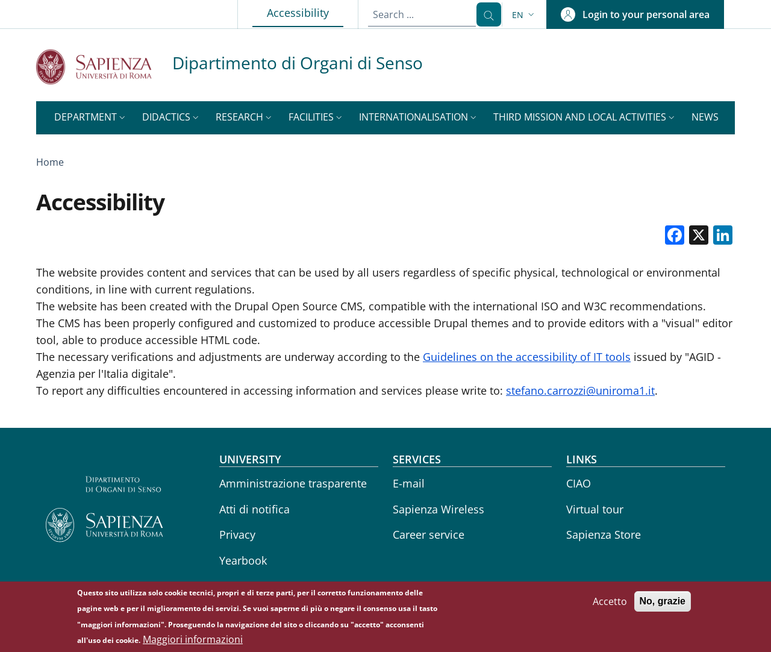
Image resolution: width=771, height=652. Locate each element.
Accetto (610, 605)
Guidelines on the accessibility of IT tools (527, 357)
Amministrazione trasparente (293, 483)
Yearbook (243, 560)
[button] (524, 14)
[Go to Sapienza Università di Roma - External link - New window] (104, 66)
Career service (428, 534)
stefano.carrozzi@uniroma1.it (580, 390)
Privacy (237, 534)
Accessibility (295, 12)
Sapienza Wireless (438, 509)
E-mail (409, 483)
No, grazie (662, 605)
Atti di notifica (254, 509)
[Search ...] (484, 14)
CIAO (578, 483)
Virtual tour (594, 509)
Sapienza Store (603, 534)
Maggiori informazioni (193, 644)
